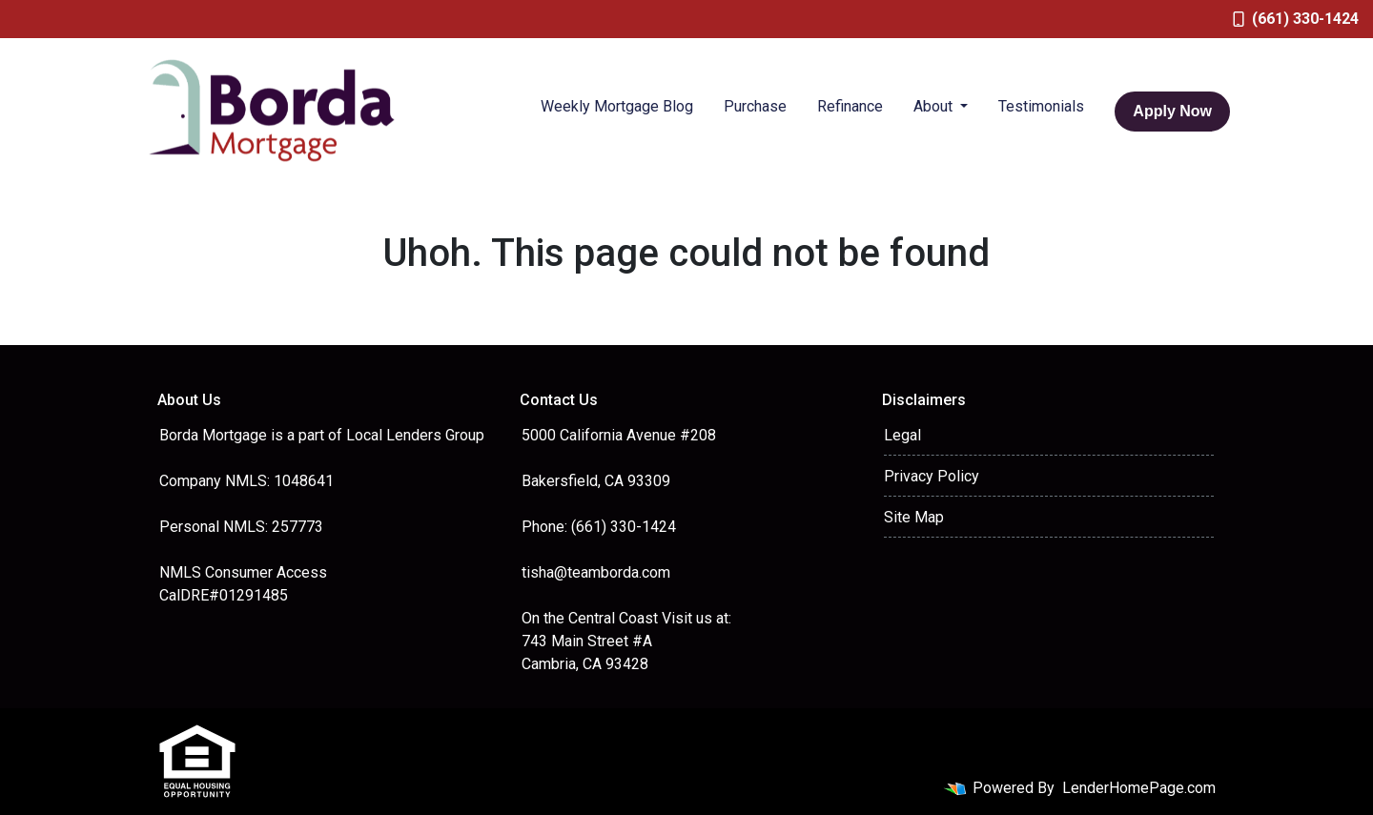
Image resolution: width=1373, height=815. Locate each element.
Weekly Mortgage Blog (617, 106)
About (934, 106)
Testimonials (1041, 106)
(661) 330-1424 (1296, 19)
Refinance (850, 106)
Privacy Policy (931, 476)
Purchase (755, 106)
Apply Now (1172, 111)
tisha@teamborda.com (596, 572)
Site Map (914, 517)
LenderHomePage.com (1139, 788)
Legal (902, 435)
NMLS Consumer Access (243, 572)
